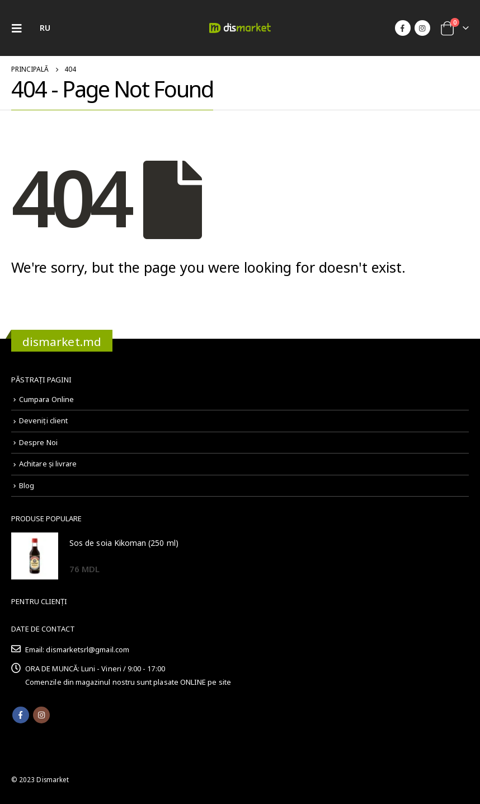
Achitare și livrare (48, 464)
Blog (26, 485)
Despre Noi (38, 442)
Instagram (41, 715)
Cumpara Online (46, 399)
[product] (34, 555)
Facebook (20, 715)
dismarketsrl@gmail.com (87, 649)
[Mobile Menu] (20, 28)
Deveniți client (43, 420)
